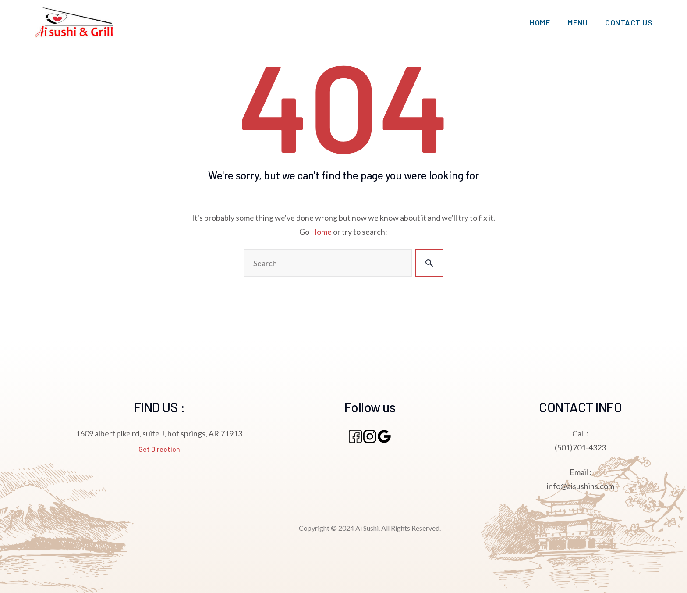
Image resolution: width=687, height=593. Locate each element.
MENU (577, 22)
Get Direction (159, 449)
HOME (540, 22)
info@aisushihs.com (580, 486)
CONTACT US (628, 22)
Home (321, 231)
